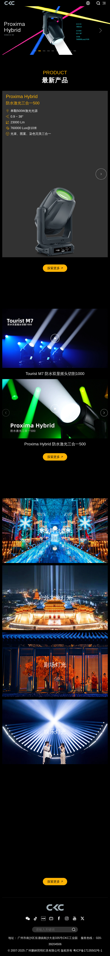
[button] (9, 30)
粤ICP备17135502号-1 (87, 950)
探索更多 (55, 268)
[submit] (73, 929)
